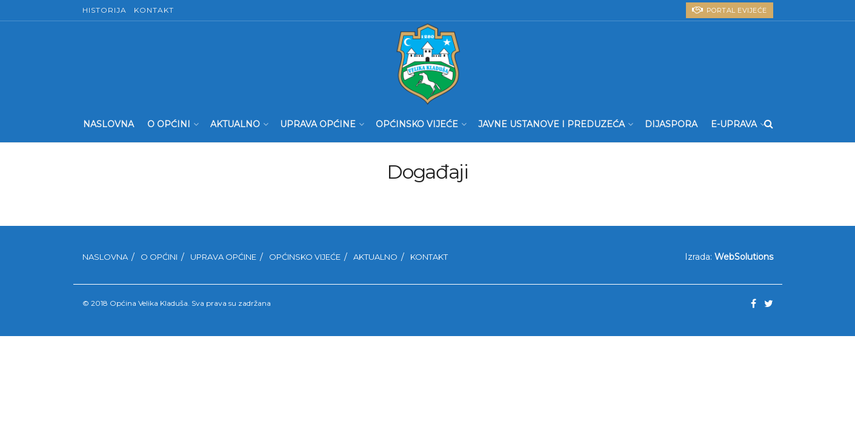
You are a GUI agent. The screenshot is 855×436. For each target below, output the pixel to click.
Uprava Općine (318, 124)
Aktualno (235, 124)
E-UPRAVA (734, 124)
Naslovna (108, 124)
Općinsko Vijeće (417, 124)
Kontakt (154, 10)
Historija (104, 10)
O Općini (168, 124)
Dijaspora (671, 124)
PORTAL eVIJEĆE (729, 10)
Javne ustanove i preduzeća (551, 124)
